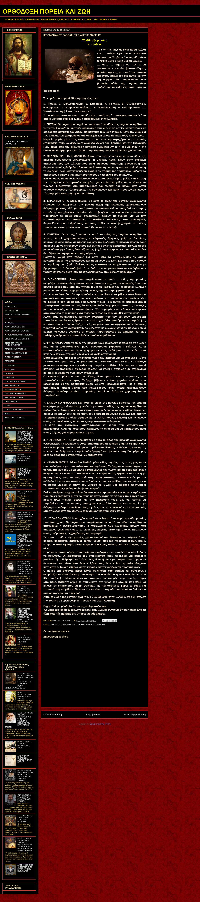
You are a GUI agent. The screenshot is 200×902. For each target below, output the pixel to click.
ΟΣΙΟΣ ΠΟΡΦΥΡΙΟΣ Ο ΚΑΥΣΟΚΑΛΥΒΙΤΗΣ (13, 344)
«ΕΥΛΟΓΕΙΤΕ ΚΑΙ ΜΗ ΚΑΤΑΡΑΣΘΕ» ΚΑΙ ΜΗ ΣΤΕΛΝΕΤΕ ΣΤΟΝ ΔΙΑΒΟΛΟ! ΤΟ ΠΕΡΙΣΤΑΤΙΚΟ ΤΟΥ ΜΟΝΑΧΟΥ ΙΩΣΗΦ (25, 437)
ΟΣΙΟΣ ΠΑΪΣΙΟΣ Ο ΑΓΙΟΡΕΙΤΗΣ (17, 339)
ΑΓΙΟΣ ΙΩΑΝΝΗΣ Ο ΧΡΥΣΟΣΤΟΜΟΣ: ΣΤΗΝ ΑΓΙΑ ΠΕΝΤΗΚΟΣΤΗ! (24, 819)
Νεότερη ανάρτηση (52, 714)
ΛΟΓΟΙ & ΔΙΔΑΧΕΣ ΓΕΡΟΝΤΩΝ (17, 331)
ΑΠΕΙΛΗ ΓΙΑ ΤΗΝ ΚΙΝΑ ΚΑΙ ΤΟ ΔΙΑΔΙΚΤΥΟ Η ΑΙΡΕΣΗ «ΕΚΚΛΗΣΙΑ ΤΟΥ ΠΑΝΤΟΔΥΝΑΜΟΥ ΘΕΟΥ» (25, 541)
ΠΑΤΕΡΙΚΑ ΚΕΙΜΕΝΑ (13, 357)
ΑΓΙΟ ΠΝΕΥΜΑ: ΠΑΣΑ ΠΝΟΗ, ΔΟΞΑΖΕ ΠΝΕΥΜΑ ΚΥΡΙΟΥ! (24, 759)
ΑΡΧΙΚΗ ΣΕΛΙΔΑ (11, 307)
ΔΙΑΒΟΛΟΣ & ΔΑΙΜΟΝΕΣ (60, 625)
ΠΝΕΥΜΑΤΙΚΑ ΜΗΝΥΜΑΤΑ (15, 393)
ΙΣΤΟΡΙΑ (8, 405)
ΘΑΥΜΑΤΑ (9, 373)
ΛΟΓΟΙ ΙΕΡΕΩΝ (78, 625)
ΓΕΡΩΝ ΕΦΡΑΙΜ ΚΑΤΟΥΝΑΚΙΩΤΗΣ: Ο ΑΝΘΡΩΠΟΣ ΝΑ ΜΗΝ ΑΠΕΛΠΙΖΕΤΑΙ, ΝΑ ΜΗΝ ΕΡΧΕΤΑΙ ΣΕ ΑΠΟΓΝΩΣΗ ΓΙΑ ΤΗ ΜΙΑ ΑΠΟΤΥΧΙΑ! (25, 568)
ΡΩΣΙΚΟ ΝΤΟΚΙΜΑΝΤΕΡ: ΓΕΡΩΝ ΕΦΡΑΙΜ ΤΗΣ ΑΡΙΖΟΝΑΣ (23, 458)
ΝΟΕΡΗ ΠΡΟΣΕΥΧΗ (13, 389)
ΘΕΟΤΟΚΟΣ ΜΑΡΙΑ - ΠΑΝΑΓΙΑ (17, 315)
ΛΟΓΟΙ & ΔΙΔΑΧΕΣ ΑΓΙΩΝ (15, 327)
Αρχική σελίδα (93, 714)
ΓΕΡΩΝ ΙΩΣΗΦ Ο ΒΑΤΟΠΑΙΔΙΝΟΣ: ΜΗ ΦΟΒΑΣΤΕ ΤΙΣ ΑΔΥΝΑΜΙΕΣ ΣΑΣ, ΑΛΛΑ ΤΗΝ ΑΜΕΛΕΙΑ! (25, 775)
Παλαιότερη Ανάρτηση (135, 714)
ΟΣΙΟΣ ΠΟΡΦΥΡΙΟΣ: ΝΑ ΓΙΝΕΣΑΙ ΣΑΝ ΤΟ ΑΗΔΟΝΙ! (24, 695)
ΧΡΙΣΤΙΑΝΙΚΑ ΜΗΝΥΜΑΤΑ (15, 381)
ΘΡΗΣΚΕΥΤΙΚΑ (11, 401)
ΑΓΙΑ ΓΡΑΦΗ (10, 369)
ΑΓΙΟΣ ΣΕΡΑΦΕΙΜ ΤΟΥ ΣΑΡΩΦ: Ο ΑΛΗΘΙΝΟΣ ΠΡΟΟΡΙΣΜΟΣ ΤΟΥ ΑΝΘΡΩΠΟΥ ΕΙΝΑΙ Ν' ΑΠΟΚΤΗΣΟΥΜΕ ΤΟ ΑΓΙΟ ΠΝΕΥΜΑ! (25, 844)
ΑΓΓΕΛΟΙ (8, 319)
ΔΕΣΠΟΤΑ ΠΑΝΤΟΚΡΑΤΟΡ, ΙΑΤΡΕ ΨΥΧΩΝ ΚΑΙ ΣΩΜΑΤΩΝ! (24, 639)
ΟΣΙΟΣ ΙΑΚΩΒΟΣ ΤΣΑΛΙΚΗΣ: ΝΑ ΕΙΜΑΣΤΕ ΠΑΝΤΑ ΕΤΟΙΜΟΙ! (24, 798)
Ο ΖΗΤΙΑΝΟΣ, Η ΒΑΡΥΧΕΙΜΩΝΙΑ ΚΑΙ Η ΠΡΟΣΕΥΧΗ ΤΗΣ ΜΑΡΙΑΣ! (25, 515)
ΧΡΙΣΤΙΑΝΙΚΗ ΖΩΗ (12, 385)
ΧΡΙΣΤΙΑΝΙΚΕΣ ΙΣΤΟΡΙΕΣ (14, 397)
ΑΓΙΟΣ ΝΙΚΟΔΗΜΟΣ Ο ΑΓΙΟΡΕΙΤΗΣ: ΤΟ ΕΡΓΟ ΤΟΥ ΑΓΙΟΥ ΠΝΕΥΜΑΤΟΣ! (25, 868)
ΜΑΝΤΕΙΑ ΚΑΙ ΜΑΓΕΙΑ (95, 625)
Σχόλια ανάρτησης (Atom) (100, 724)
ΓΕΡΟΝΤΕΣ (9, 361)
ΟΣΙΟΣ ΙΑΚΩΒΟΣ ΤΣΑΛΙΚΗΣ (16, 353)
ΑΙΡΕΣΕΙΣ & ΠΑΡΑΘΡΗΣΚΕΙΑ (16, 409)
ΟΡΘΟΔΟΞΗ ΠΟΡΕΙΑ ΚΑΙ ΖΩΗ (46, 11)
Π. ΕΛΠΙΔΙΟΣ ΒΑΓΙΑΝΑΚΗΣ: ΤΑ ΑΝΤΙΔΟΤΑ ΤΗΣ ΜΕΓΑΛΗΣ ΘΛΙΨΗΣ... (24, 473)
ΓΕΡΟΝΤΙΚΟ (10, 365)
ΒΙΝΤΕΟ (8, 413)
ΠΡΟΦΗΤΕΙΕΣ (10, 377)
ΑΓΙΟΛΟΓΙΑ (9, 323)
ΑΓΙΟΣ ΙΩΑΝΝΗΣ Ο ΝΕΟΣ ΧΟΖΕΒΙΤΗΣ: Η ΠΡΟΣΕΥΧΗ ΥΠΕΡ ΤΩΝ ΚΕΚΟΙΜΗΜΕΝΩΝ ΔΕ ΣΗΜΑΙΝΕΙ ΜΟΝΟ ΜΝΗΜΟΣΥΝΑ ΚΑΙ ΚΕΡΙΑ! (19, 681)
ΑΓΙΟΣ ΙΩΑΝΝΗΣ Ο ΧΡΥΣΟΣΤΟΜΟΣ (19, 335)
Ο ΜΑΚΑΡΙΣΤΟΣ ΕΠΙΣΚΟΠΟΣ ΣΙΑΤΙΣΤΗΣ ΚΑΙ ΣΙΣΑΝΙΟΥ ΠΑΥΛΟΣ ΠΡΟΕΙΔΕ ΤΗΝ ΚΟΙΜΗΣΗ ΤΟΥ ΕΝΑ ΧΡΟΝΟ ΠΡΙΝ (25, 615)
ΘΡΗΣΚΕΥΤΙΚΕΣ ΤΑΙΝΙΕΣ (15, 417)
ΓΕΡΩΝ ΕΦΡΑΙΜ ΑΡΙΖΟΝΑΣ (15, 349)
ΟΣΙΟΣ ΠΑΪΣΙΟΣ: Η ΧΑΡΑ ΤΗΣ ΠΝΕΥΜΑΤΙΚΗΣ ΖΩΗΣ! (24, 745)
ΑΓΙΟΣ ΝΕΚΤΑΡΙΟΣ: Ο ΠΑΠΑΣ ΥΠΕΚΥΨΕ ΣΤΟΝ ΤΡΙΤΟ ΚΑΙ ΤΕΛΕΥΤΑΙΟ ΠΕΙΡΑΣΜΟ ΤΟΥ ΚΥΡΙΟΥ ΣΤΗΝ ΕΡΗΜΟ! (19, 720)
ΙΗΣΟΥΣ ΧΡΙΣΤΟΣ (12, 311)
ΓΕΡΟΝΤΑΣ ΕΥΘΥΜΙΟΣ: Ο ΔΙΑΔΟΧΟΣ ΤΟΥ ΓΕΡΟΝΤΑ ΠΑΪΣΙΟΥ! (25, 589)
